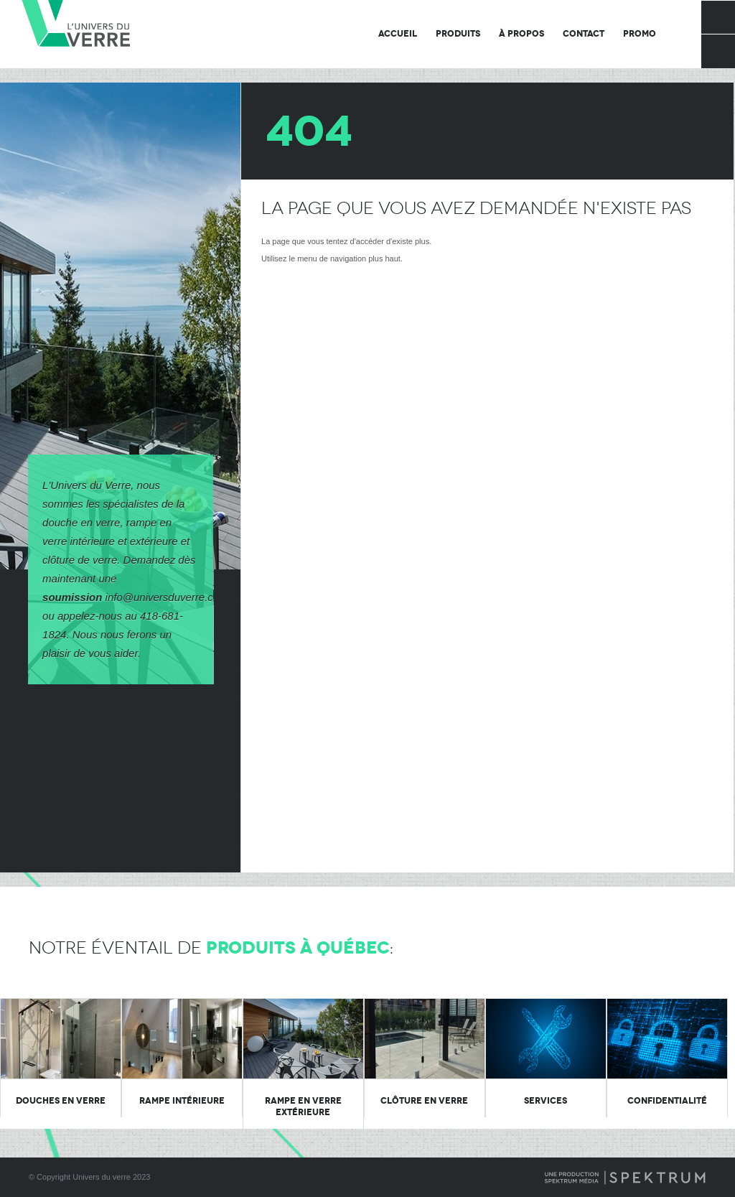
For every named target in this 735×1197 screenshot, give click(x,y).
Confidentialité (667, 1101)
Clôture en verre (424, 1101)
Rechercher (718, 51)
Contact (583, 33)
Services (545, 1101)
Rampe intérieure (182, 1101)
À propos (521, 33)
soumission (72, 597)
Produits (458, 33)
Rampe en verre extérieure (303, 1106)
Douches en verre (61, 1101)
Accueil (397, 33)
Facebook (718, 17)
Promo (639, 33)
